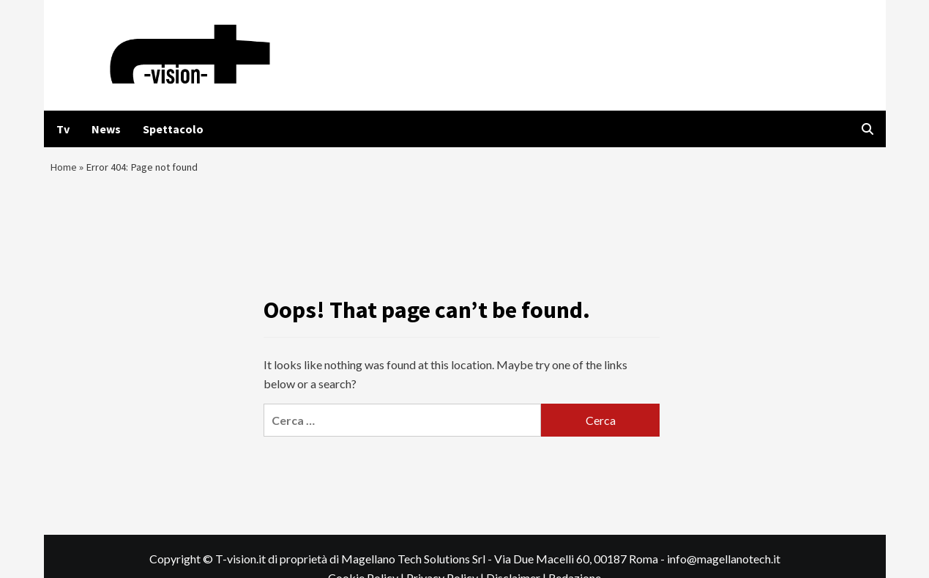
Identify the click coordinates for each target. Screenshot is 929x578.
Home (64, 170)
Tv (63, 129)
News (106, 129)
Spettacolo (173, 129)
